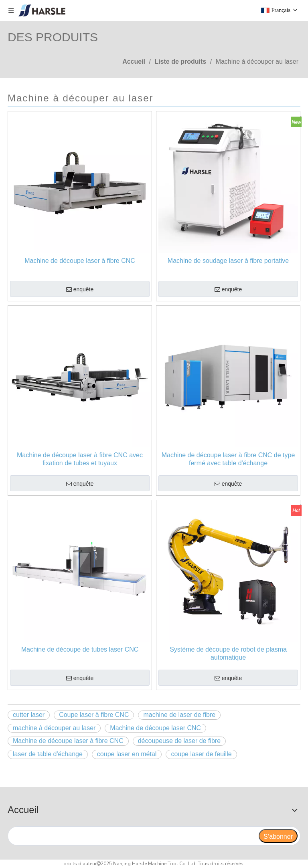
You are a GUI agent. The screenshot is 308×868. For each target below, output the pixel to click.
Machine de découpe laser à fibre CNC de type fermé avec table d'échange (228, 459)
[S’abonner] (278, 836)
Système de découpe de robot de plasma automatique (228, 653)
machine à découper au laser (54, 728)
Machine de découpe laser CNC (155, 728)
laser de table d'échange (48, 754)
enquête (80, 290)
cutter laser (29, 714)
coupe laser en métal (127, 754)
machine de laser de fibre (179, 714)
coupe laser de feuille (201, 754)
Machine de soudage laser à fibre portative (228, 260)
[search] (133, 836)
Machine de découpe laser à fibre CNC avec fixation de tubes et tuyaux (80, 459)
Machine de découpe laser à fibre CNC (79, 260)
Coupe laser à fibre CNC (94, 714)
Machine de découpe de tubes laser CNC (80, 649)
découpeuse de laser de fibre (179, 740)
